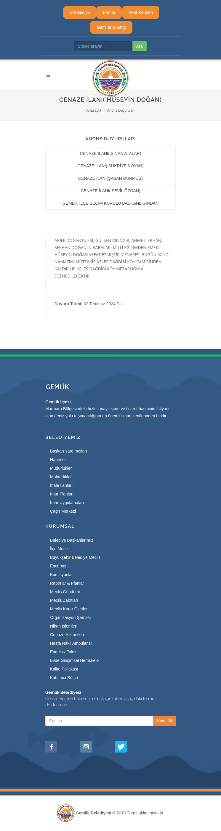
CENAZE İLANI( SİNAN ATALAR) (110, 153)
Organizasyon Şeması (70, 617)
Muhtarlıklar (61, 476)
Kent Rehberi (141, 12)
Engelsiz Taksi (63, 651)
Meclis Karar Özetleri (69, 609)
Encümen (59, 566)
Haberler (58, 459)
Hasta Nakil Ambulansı (71, 643)
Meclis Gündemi (65, 591)
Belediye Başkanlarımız (71, 540)
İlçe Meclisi (60, 548)
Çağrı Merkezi (63, 511)
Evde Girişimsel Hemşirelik (74, 660)
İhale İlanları (61, 485)
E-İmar (109, 12)
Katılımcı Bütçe (64, 677)
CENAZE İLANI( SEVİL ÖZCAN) (110, 190)
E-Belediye (80, 12)
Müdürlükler (61, 468)
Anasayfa (94, 110)
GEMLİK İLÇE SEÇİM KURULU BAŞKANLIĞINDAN (110, 203)
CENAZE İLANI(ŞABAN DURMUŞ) (110, 178)
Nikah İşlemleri (63, 626)
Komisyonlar (61, 574)
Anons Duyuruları (121, 110)
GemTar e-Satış (111, 27)
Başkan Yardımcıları (68, 451)
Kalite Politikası (64, 669)
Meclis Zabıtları (64, 600)
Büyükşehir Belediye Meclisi (76, 557)
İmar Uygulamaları (67, 502)
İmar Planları (61, 494)
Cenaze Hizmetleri (67, 634)
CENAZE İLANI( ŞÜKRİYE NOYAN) (110, 165)
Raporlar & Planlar (67, 583)
